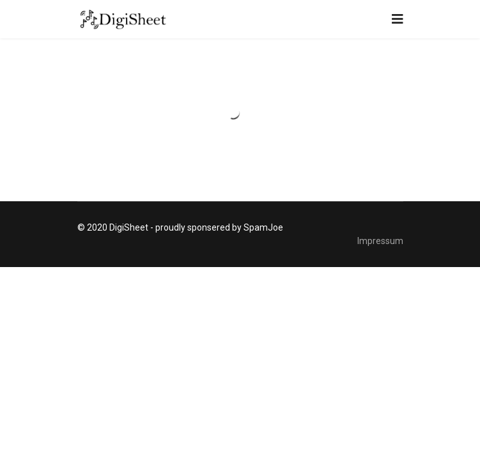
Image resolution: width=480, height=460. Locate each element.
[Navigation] (397, 19)
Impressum (380, 241)
